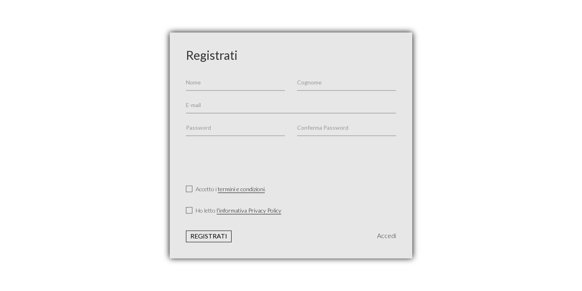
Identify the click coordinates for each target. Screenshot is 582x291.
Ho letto (233, 211)
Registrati (208, 236)
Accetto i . (226, 189)
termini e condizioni (241, 189)
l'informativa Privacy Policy (249, 210)
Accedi (386, 236)
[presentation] (247, 157)
